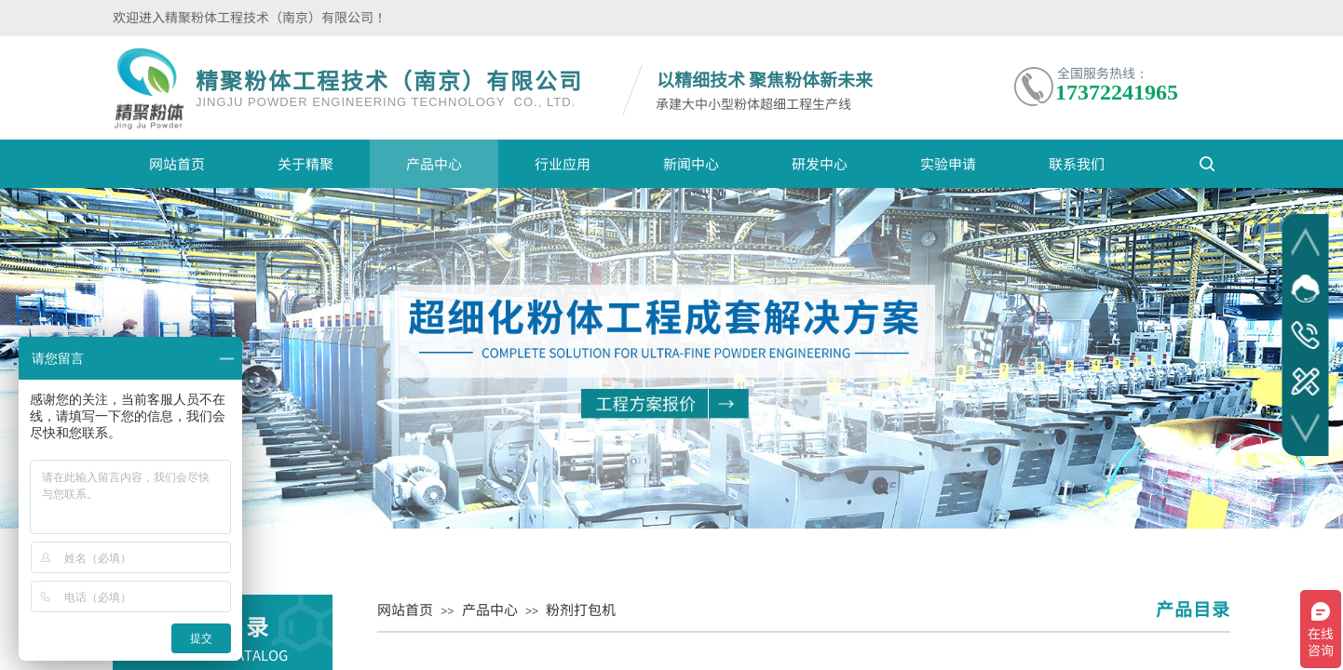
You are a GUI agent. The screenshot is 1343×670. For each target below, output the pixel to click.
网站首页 (177, 163)
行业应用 (562, 163)
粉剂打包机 (581, 609)
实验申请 (948, 163)
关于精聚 (305, 163)
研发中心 (820, 163)
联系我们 (1077, 163)
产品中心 (434, 163)
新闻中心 (691, 163)
